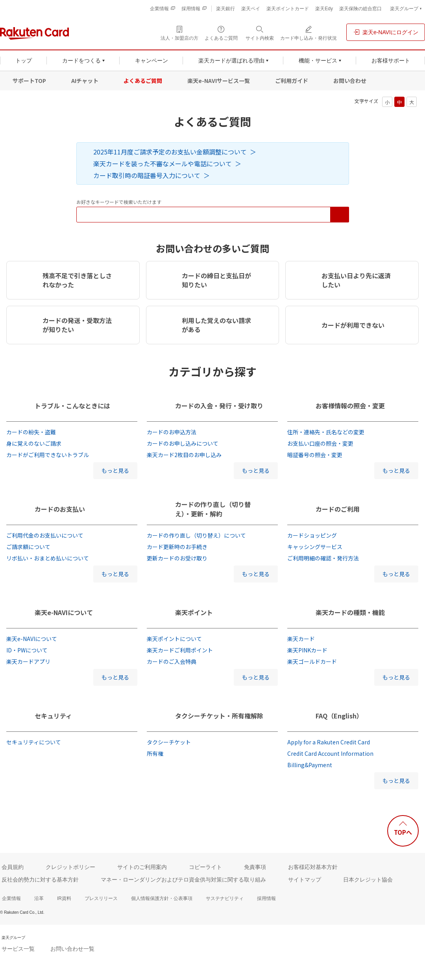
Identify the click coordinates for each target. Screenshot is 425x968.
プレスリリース (101, 898)
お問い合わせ (349, 80)
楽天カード (301, 639)
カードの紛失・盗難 (31, 432)
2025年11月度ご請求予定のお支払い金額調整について (170, 151)
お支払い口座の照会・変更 (320, 443)
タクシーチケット (169, 742)
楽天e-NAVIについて (64, 612)
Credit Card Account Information (330, 753)
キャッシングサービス (314, 547)
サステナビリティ (225, 898)
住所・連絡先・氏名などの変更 (325, 432)
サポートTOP (29, 80)
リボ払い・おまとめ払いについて (47, 558)
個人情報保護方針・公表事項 (161, 898)
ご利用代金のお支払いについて (44, 535)
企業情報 (11, 898)
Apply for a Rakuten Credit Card (328, 742)
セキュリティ (53, 715)
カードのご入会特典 (171, 661)
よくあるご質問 (143, 80)
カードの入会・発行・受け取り (219, 405)
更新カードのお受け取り (177, 558)
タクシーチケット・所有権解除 (219, 715)
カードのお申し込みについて (182, 443)
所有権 (155, 753)
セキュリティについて (33, 742)
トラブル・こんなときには (72, 405)
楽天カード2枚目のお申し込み (184, 455)
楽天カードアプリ (28, 661)
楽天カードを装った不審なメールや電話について (162, 163)
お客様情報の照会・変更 (350, 405)
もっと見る (115, 470)
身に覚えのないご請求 (33, 443)
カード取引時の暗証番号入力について (146, 175)
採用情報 (266, 898)
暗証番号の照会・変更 (314, 455)
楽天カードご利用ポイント (180, 650)
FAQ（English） (339, 715)
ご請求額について (28, 547)
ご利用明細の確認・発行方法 (323, 558)
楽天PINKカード (307, 650)
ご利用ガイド (291, 80)
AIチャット (84, 80)
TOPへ (403, 832)
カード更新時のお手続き (177, 547)
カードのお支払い (60, 509)
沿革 (39, 898)
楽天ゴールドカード (312, 661)
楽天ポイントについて (174, 639)
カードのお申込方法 (171, 432)
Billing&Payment (309, 765)
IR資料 (64, 898)
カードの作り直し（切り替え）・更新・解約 (213, 509)
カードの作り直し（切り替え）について (196, 535)
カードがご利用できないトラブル (47, 455)
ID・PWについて (27, 650)
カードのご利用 (338, 509)
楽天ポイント (194, 612)
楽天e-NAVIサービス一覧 (218, 80)
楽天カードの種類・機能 (350, 612)
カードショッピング (312, 535)
